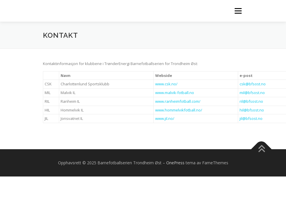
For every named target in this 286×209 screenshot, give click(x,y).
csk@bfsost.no (253, 84)
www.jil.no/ (164, 118)
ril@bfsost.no (251, 101)
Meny (238, 10)
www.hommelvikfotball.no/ (178, 110)
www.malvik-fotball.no (174, 92)
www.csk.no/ (166, 84)
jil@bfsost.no (251, 118)
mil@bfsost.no (252, 92)
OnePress (175, 162)
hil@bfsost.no (252, 110)
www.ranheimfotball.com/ (177, 101)
